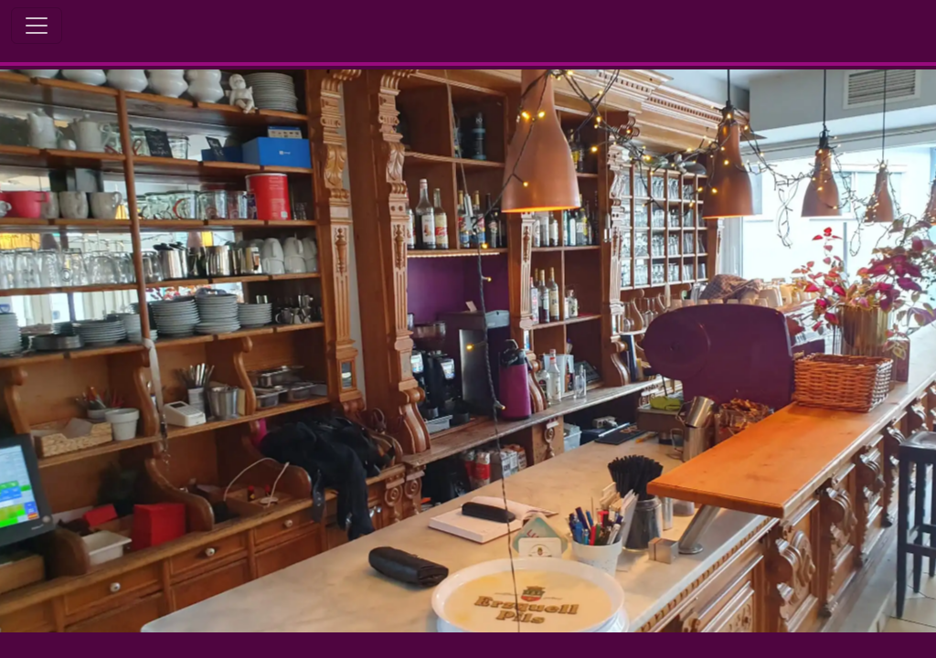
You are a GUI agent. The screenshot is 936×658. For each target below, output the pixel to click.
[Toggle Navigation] (36, 25)
